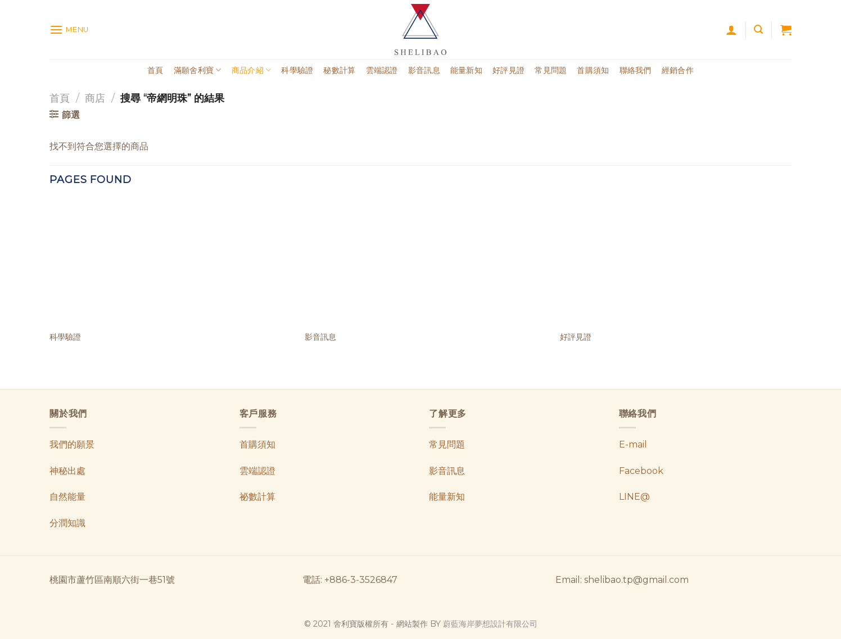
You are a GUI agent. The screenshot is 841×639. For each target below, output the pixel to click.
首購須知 (593, 70)
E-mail (633, 444)
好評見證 (508, 70)
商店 (95, 98)
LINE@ (634, 496)
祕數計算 (257, 496)
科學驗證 (297, 70)
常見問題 (551, 70)
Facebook (641, 470)
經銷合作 (678, 70)
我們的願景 (71, 444)
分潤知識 (67, 523)
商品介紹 (252, 70)
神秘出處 (67, 470)
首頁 (155, 70)
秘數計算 (339, 70)
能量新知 (466, 70)
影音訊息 (424, 70)
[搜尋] (758, 29)
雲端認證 (382, 70)
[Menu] (69, 29)
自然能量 (67, 496)
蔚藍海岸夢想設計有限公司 (490, 623)
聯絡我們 (636, 70)
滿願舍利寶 (197, 70)
